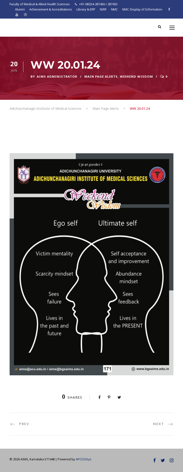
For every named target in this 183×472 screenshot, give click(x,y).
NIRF (103, 9)
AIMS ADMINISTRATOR (57, 76)
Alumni (20, 9)
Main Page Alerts (101, 76)
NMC (114, 9)
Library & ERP (85, 9)
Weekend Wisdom (136, 76)
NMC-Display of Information (142, 9)
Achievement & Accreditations (50, 9)
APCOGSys (84, 459)
